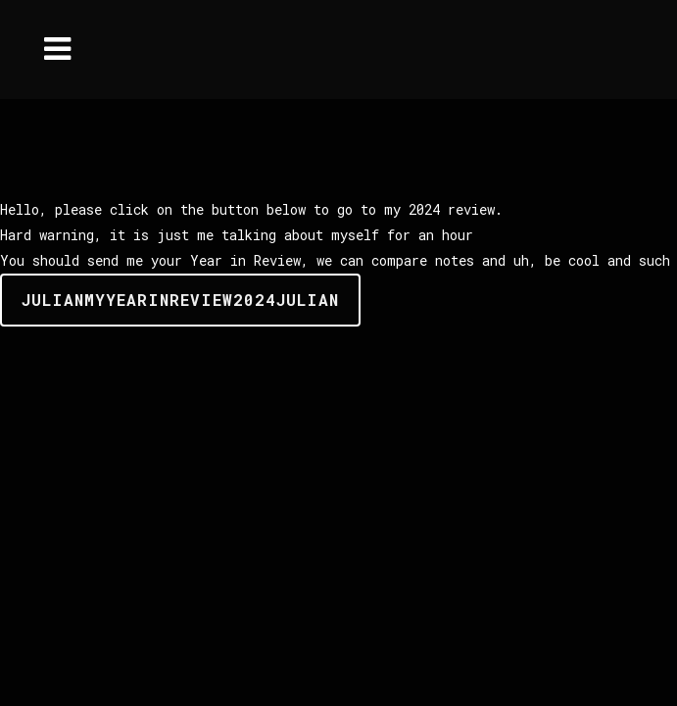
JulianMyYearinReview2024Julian (180, 299)
